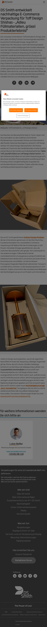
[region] (23, 105)
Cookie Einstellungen (23, 115)
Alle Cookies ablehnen (16, 110)
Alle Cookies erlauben (31, 110)
